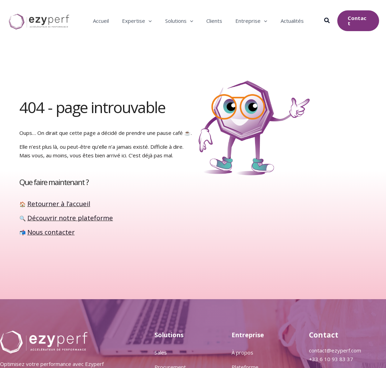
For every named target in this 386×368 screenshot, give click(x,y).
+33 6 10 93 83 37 (331, 359)
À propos (242, 352)
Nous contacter (45, 231)
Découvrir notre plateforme (60, 218)
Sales (160, 352)
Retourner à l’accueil (51, 204)
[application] (147, 21)
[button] (327, 21)
